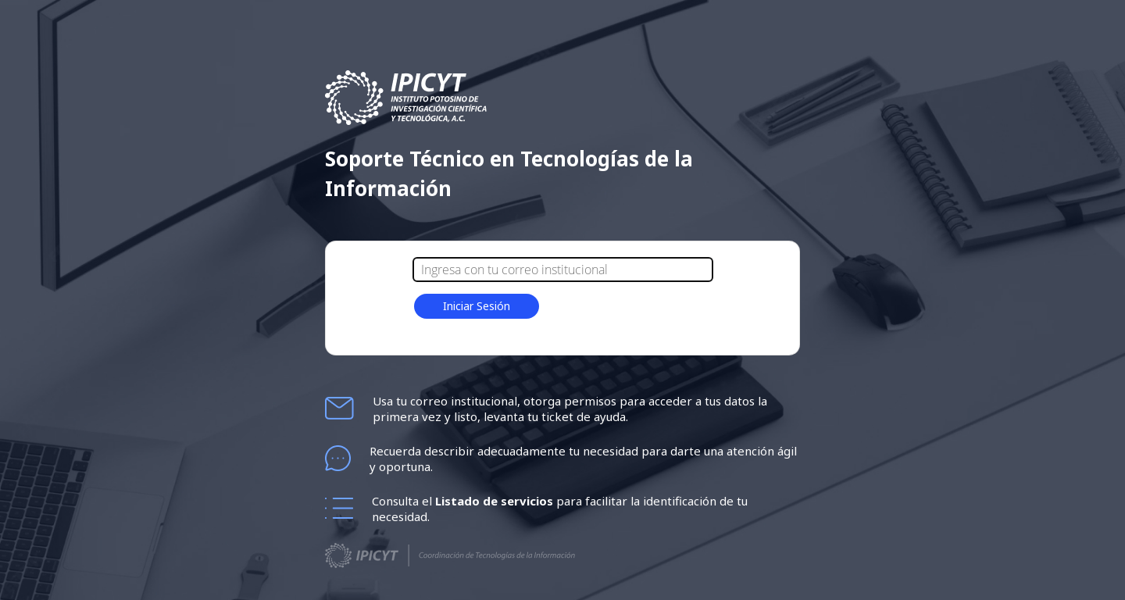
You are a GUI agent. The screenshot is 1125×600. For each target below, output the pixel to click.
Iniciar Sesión (476, 305)
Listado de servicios (495, 501)
